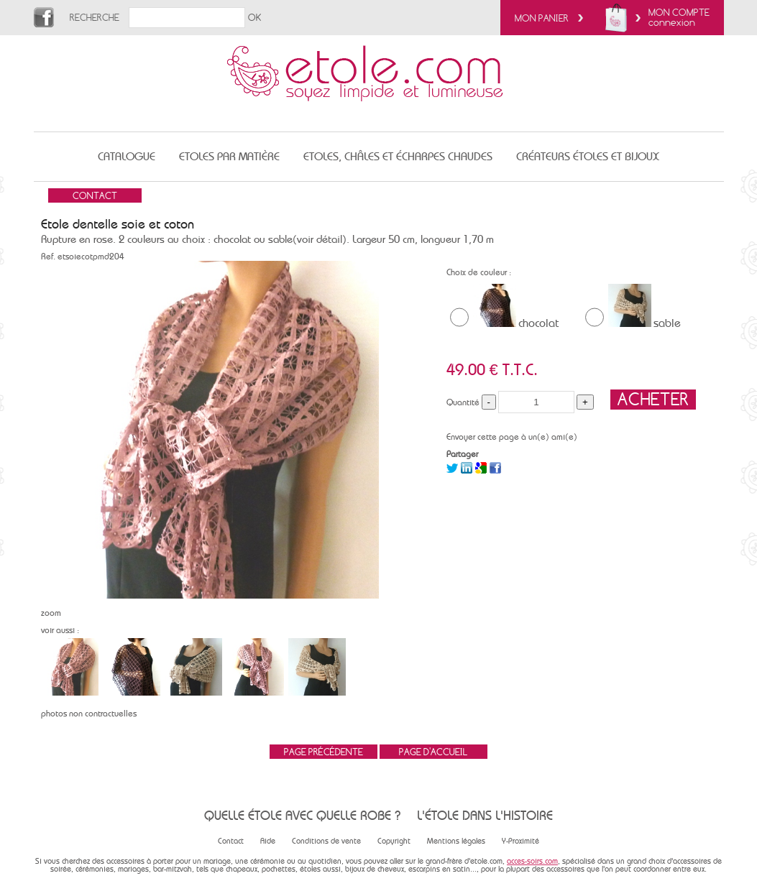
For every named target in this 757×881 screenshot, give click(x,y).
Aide (267, 841)
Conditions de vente (326, 841)
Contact (231, 841)
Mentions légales (456, 841)
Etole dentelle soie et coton (117, 223)
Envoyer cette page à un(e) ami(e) (511, 437)
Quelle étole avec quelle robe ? (302, 815)
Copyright (393, 841)
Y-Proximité (520, 841)
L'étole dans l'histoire (485, 815)
